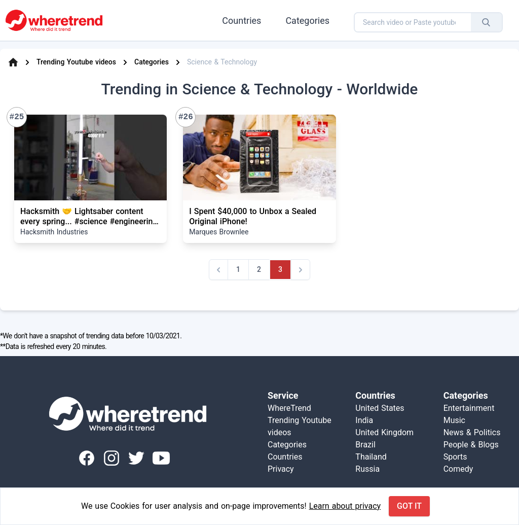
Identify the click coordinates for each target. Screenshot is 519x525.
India (364, 420)
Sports (455, 457)
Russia (367, 469)
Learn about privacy (345, 506)
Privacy (281, 469)
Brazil (365, 444)
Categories (307, 20)
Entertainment (469, 408)
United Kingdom (384, 432)
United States (379, 408)
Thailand (370, 457)
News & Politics (472, 432)
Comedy (458, 469)
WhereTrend (289, 408)
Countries (241, 20)
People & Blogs (471, 444)
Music (454, 420)
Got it (409, 506)
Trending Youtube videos (76, 62)
